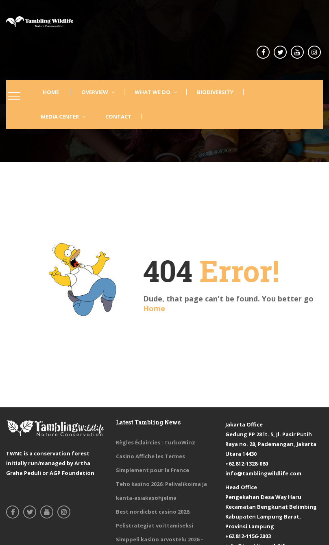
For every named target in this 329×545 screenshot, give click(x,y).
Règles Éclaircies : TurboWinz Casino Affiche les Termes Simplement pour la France (155, 456)
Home (154, 308)
